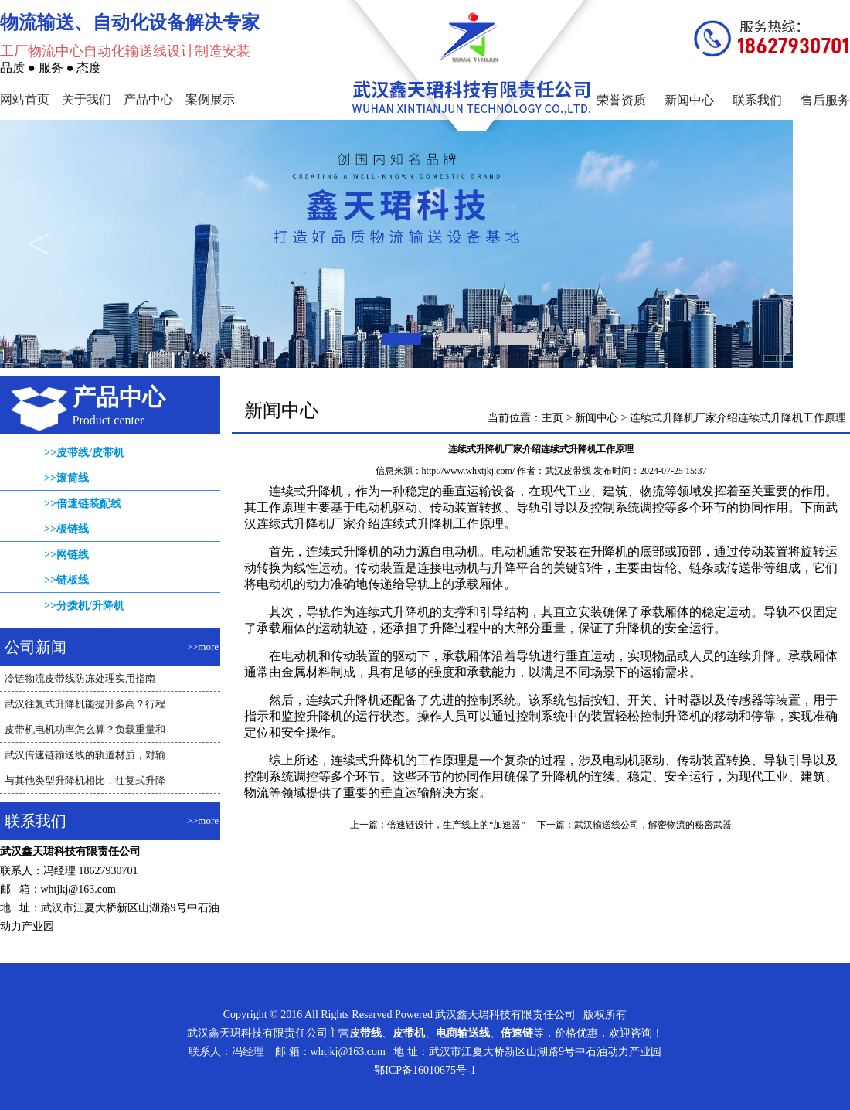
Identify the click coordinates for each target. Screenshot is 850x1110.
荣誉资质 (621, 100)
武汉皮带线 (568, 470)
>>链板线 (66, 580)
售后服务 (825, 100)
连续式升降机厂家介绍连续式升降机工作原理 (738, 418)
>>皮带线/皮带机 (84, 452)
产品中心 (148, 99)
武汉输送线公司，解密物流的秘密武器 (653, 824)
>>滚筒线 (66, 478)
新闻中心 (689, 100)
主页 (552, 418)
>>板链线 (66, 529)
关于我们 (86, 99)
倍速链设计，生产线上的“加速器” (456, 824)
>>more (203, 646)
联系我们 (757, 100)
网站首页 (24, 99)
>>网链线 (66, 554)
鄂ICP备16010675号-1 (424, 1070)
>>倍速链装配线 (82, 503)
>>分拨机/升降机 (84, 605)
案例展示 (210, 99)
